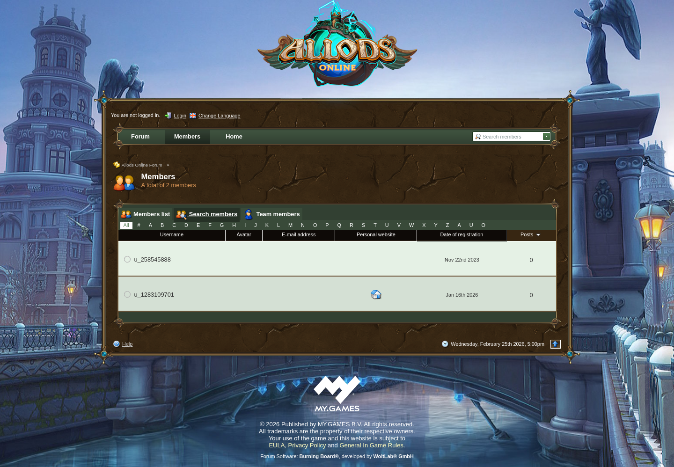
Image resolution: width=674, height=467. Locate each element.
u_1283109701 (154, 294)
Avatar (243, 234)
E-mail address (299, 234)
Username (171, 234)
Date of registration (462, 234)
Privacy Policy (307, 445)
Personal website (376, 234)
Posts (531, 234)
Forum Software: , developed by (337, 456)
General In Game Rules (371, 445)
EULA (277, 445)
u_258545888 (152, 259)
